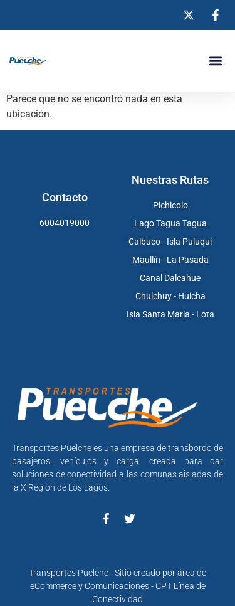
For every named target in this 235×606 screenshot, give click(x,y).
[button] (215, 61)
